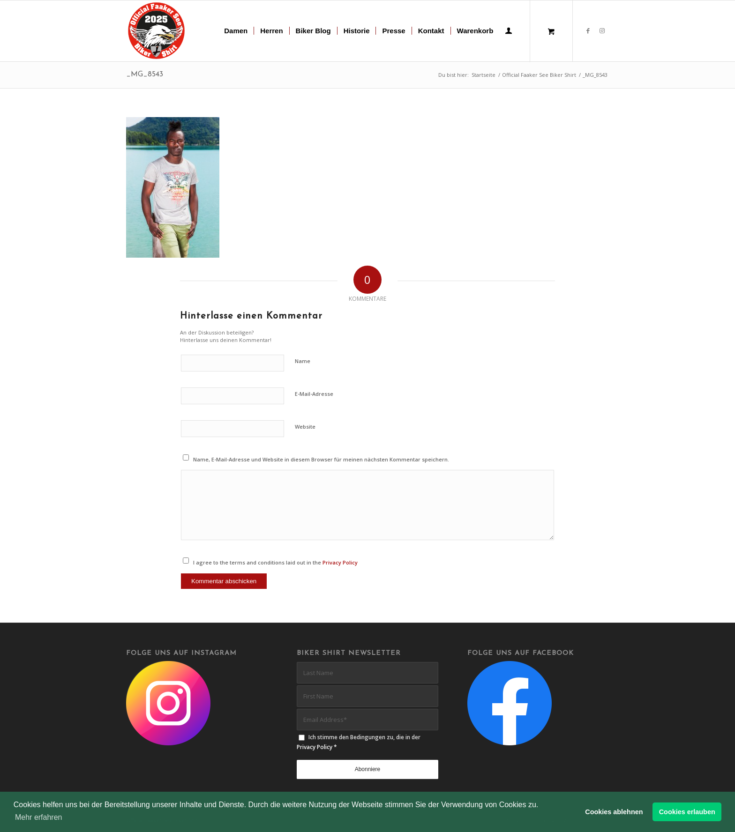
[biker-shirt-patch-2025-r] (157, 30)
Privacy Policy (340, 562)
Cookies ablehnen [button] (614, 812)
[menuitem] (236, 30)
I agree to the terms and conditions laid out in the (275, 562)
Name (302, 360)
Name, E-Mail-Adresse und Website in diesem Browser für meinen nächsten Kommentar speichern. (321, 459)
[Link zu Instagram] (602, 30)
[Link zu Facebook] (588, 30)
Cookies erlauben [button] (687, 812)
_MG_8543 (144, 74)
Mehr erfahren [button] (38, 817)
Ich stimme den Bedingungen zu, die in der (358, 742)
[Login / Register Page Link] (508, 31)
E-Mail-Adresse (314, 393)
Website (305, 426)
